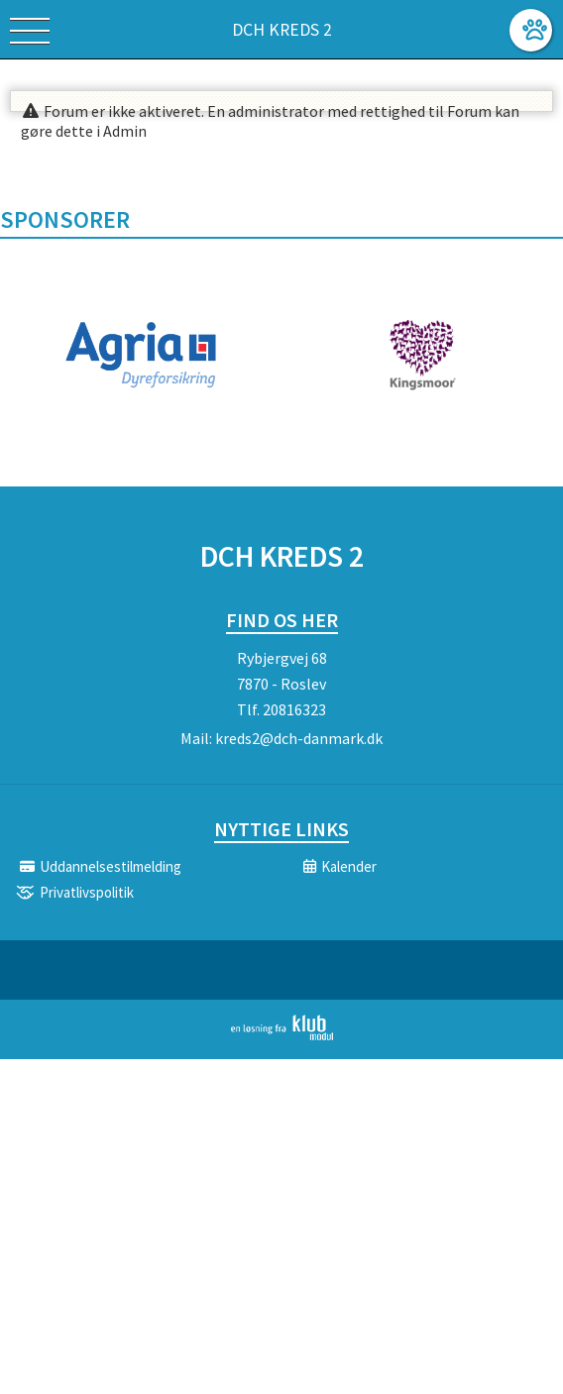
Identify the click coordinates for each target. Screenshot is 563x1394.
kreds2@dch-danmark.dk (299, 738)
